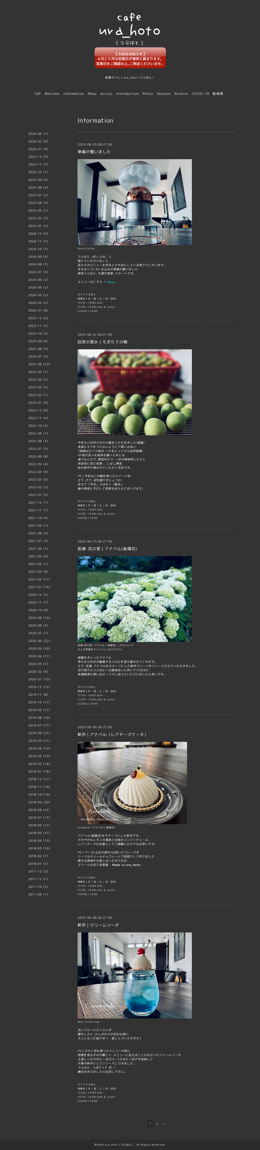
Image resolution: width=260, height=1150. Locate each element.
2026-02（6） (39, 141)
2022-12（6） (39, 410)
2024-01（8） (39, 310)
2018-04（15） (40, 841)
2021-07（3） (39, 541)
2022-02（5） (39, 487)
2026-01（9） (39, 149)
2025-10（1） (39, 172)
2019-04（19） (40, 748)
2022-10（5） (39, 426)
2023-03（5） (39, 387)
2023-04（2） (39, 380)
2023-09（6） (39, 341)
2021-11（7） (39, 510)
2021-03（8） (39, 572)
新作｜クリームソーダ (98, 925)
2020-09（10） (40, 618)
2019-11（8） (39, 695)
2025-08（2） (39, 187)
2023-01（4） (39, 403)
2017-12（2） (39, 871)
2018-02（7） (39, 856)
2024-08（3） (39, 264)
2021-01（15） (40, 587)
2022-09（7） (39, 433)
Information (73, 93)
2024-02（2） (39, 303)
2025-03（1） (39, 211)
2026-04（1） (39, 134)
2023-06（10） (40, 364)
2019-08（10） (40, 718)
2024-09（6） (39, 257)
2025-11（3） (39, 164)
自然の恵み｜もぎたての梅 (102, 342)
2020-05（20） (40, 649)
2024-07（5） (39, 272)
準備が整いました (94, 152)
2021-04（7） (39, 564)
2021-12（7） (39, 503)
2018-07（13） (40, 818)
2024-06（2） (39, 280)
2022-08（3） (39, 441)
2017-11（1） (39, 879)
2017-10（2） (39, 887)
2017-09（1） (39, 894)
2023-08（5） (39, 349)
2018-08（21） (40, 810)
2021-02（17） (40, 579)
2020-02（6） (39, 672)
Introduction (127, 93)
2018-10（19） (40, 795)
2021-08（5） (39, 533)
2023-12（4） (39, 318)
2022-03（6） (39, 479)
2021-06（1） (39, 549)
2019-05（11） (40, 741)
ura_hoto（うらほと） (119, 1144)
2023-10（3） (39, 333)
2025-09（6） (39, 180)
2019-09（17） (40, 710)
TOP (37, 93)
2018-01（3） (39, 864)
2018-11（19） (40, 787)
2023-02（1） (39, 395)
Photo (148, 93)
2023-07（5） (39, 357)
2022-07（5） (39, 449)
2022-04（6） (39, 472)
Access (106, 93)
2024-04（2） (39, 287)
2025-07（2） (39, 195)
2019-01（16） (40, 771)
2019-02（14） (40, 764)
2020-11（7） (39, 602)
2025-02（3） (39, 218)
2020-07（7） (39, 633)
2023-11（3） (39, 326)
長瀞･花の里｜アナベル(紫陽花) (107, 549)
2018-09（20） (40, 802)
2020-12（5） (39, 595)
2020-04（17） (40, 656)
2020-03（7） (39, 664)
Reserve (181, 93)
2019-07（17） (40, 725)
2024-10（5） (39, 249)
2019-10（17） (40, 702)
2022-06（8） (39, 456)
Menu (92, 93)
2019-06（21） (40, 733)
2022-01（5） (39, 495)
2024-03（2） (39, 295)
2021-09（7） (39, 526)
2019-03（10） (40, 756)
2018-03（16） (40, 848)
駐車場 (218, 93)
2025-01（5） (39, 226)
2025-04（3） (39, 203)
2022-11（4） (39, 418)
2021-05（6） (39, 556)
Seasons (164, 93)
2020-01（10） (40, 679)
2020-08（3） (39, 625)
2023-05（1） (39, 372)
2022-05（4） (39, 464)
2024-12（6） (39, 234)
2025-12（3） (39, 157)
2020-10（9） (39, 610)
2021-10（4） (39, 518)
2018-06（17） (40, 825)
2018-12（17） (40, 779)
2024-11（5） (39, 241)
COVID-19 (200, 93)
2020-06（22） (40, 641)
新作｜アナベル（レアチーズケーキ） (113, 734)
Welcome (52, 93)
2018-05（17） (40, 833)
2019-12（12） (40, 687)
